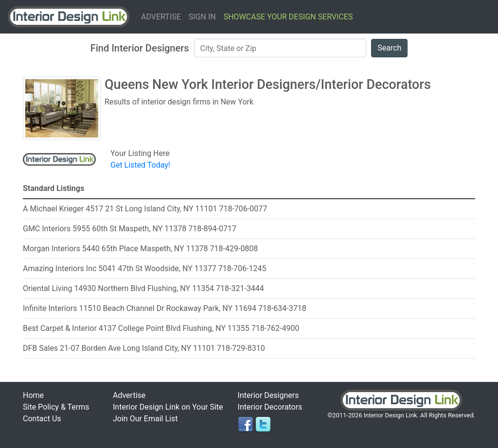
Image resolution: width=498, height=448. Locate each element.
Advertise (161, 16)
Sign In (202, 16)
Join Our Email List (145, 418)
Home (33, 395)
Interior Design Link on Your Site (168, 407)
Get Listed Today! (140, 165)
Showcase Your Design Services (288, 16)
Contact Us (42, 418)
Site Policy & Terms (56, 407)
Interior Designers (268, 395)
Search (389, 47)
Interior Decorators (270, 407)
